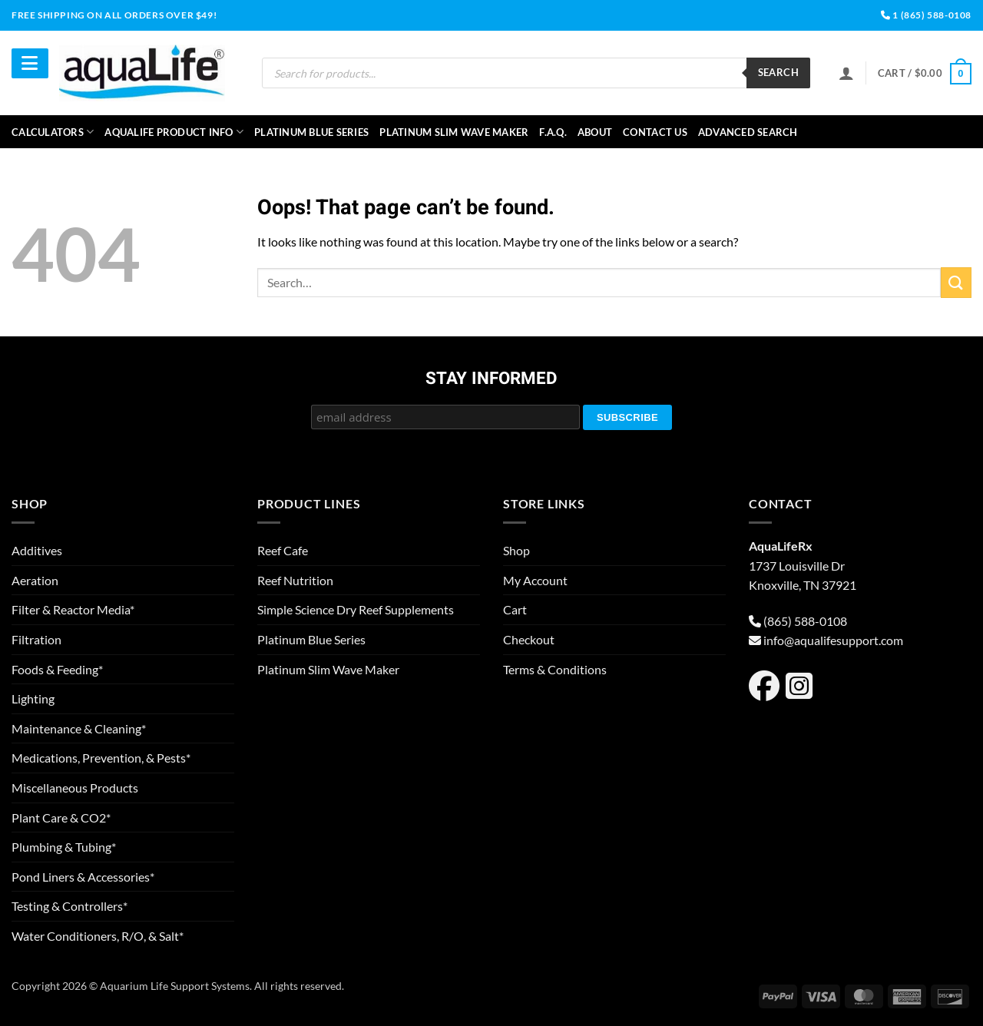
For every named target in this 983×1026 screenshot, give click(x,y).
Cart (515, 609)
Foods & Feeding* (57, 669)
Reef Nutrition (295, 580)
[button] (924, 73)
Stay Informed (491, 379)
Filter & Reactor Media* (73, 609)
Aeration (35, 580)
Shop (516, 550)
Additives (37, 550)
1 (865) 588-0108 (926, 15)
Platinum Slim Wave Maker (453, 132)
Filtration (36, 639)
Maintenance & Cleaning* (79, 728)
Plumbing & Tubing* (64, 846)
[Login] (846, 73)
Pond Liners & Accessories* (83, 876)
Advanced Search (748, 132)
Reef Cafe (282, 550)
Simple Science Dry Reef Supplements (355, 609)
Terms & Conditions (555, 669)
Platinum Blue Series (311, 132)
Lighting (33, 698)
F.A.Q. (553, 132)
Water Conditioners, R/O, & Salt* (98, 935)
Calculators (53, 131)
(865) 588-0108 (805, 621)
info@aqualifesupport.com (833, 640)
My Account (535, 580)
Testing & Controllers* (69, 906)
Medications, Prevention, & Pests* (101, 757)
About (595, 132)
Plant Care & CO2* (61, 817)
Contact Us (655, 132)
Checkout (528, 639)
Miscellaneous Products (75, 787)
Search (778, 72)
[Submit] (956, 282)
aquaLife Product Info (173, 131)
